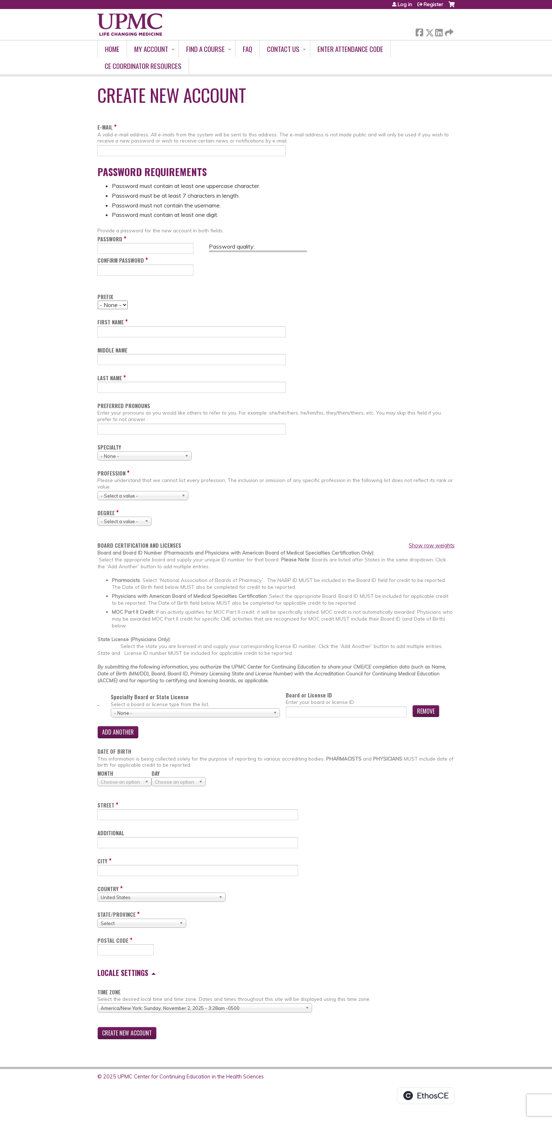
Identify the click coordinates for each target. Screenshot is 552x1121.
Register (433, 4)
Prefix (105, 297)
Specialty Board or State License (150, 697)
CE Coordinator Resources (143, 66)
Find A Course (205, 49)
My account (151, 49)
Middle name (112, 350)
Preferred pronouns (123, 406)
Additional (110, 833)
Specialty (109, 447)
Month (105, 773)
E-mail (105, 127)
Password (109, 239)
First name (110, 322)
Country (108, 889)
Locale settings (122, 972)
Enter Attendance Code (350, 49)
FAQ (247, 49)
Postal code (112, 940)
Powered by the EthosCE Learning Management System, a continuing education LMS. (426, 1095)
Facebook (419, 31)
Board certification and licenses (139, 545)
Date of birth (114, 751)
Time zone (109, 992)
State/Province (116, 914)
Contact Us (283, 49)
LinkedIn (438, 31)
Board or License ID (309, 695)
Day (156, 773)
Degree (106, 513)
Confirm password (120, 260)
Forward (448, 31)
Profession (111, 473)
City (102, 861)
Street (105, 805)
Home (112, 49)
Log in (405, 4)
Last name (109, 378)
